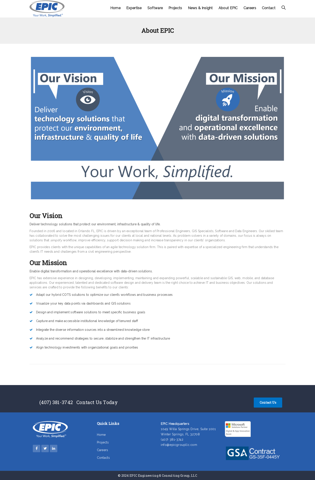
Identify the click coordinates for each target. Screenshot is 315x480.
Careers (249, 8)
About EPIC (228, 8)
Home (115, 8)
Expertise (134, 8)
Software (155, 8)
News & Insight (200, 8)
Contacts (103, 457)
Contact (268, 8)
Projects (175, 8)
